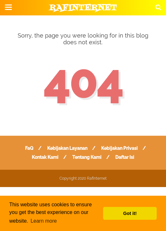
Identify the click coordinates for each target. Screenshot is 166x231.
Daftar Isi (124, 157)
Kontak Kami (45, 157)
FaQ (29, 148)
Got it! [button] (130, 213)
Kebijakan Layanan (67, 148)
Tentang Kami (86, 157)
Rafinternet (83, 8)
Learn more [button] (44, 221)
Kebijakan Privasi (119, 148)
